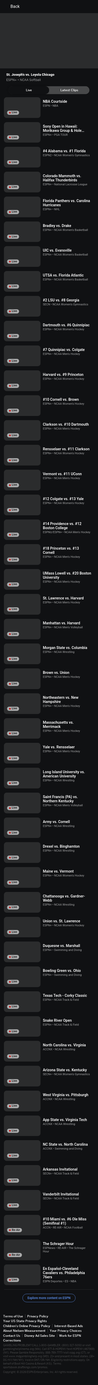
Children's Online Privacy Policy (26, 1326)
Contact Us (11, 1336)
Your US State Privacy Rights (25, 1321)
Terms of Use (13, 1316)
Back (12, 6)
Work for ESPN (70, 1336)
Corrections (12, 1340)
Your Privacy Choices (66, 1331)
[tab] (29, 90)
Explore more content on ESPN (49, 1298)
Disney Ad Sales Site (39, 1336)
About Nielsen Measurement (24, 1331)
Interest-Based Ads (68, 1326)
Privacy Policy (37, 1316)
